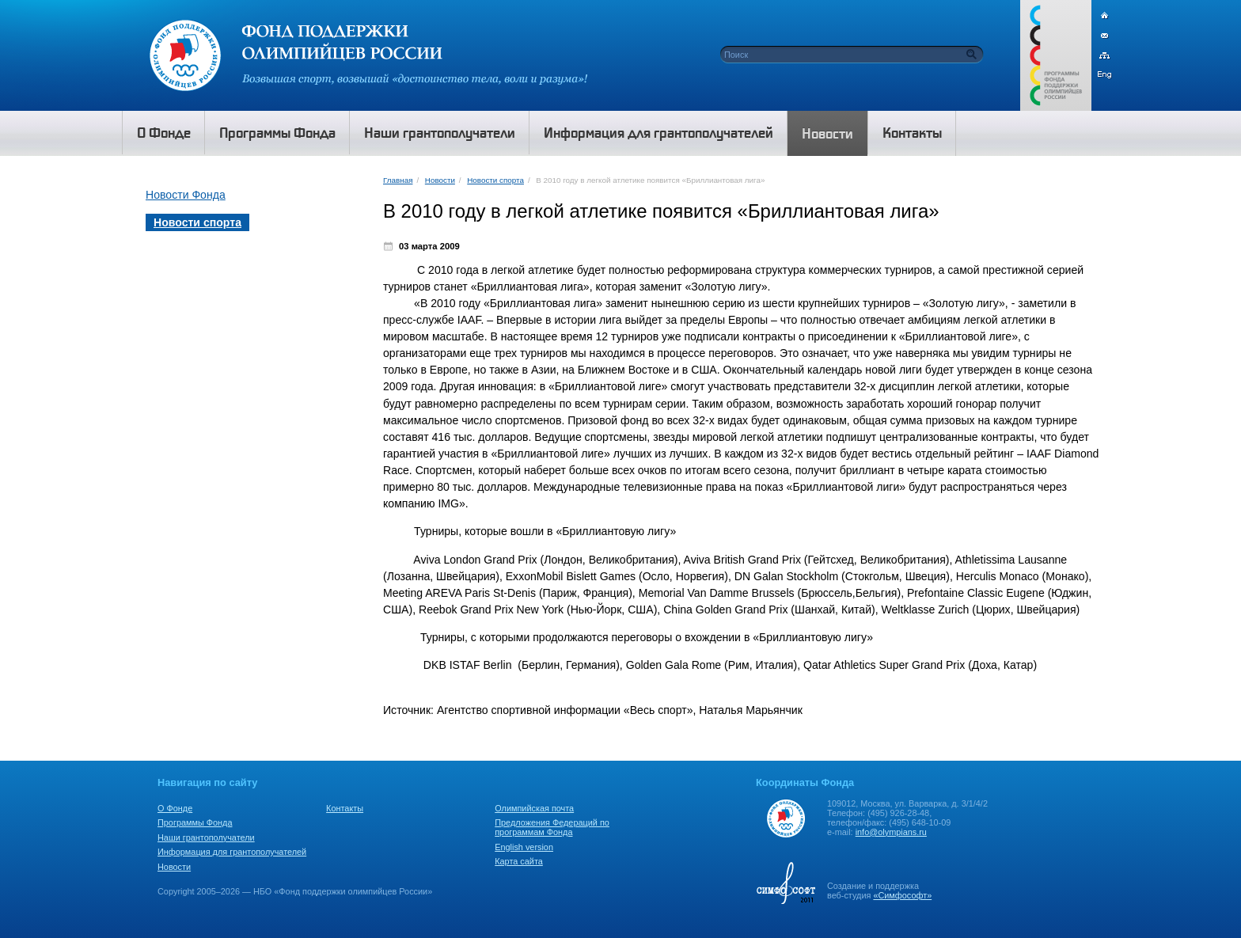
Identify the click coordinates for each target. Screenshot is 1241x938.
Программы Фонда (194, 822)
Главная (397, 180)
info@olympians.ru (891, 832)
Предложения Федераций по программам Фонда (552, 827)
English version (524, 847)
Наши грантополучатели (206, 837)
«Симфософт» (902, 895)
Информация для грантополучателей (231, 851)
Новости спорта (495, 180)
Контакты (344, 808)
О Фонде (174, 808)
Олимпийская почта (534, 808)
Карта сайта (519, 861)
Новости (440, 180)
